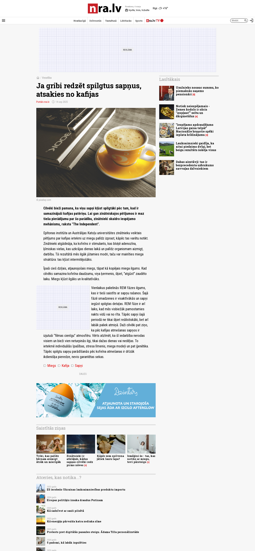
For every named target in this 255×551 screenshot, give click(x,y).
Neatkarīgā (79, 20)
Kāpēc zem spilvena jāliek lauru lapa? (110, 457)
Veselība (47, 77)
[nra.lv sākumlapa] (104, 8)
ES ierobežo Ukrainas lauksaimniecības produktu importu (86, 489)
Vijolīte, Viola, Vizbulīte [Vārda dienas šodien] (137, 10)
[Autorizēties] (251, 20)
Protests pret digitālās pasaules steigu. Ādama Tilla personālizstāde (93, 532)
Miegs (49, 366)
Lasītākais (169, 79)
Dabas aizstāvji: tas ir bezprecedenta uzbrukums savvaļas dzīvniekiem (195, 165)
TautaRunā (111, 20)
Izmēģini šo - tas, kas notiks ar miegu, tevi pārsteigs (141, 459)
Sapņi (77, 366)
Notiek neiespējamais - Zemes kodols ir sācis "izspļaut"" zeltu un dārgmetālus (193, 111)
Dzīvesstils (95, 20)
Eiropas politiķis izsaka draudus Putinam (75, 500)
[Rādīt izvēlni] (3, 20)
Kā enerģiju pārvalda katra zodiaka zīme (74, 521)
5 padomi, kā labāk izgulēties (66, 542)
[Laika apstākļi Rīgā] (160, 8)
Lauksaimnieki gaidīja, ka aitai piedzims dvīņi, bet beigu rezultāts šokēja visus (196, 146)
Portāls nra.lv (42, 101)
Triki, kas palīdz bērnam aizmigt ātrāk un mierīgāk (48, 459)
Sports (139, 20)
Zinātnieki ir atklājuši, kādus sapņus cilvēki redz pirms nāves (80, 460)
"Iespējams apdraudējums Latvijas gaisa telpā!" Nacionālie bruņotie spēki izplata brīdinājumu (195, 130)
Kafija (63, 366)
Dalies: (83, 374)
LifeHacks (126, 20)
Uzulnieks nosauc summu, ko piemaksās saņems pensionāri (197, 91)
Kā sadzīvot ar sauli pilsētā (65, 510)
